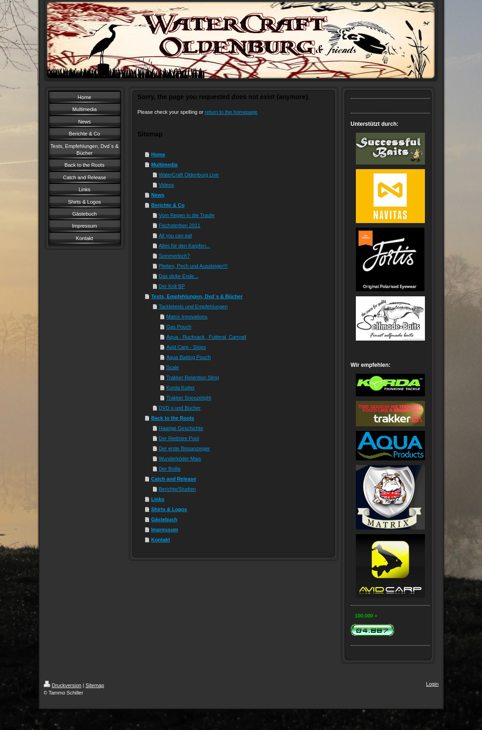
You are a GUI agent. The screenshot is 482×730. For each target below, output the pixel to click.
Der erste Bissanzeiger (184, 448)
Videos (166, 185)
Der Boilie (170, 468)
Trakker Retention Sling (192, 377)
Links (157, 499)
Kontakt (160, 539)
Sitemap (95, 685)
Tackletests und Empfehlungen (193, 306)
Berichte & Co (168, 205)
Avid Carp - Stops (186, 347)
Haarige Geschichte (181, 428)
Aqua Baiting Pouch (188, 357)
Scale (172, 367)
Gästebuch (164, 519)
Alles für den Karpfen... (184, 245)
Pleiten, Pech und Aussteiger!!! (193, 266)
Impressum (164, 529)
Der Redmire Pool (179, 438)
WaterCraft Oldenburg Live (189, 174)
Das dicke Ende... (178, 276)
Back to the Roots (172, 418)
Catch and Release (173, 479)
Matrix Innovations (186, 316)
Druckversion (62, 685)
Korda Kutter (180, 387)
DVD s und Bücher (180, 408)
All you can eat (175, 235)
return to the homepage (231, 112)
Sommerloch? (174, 256)
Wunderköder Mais (180, 458)
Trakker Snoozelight (188, 397)
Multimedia (164, 164)
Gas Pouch (178, 327)
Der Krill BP (172, 286)
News (157, 195)
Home (158, 154)
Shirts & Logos (169, 509)
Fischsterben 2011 (180, 225)
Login (432, 684)
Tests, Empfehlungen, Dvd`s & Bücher (197, 296)
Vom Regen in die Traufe (187, 215)
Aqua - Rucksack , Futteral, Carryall (206, 337)
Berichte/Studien (177, 489)
